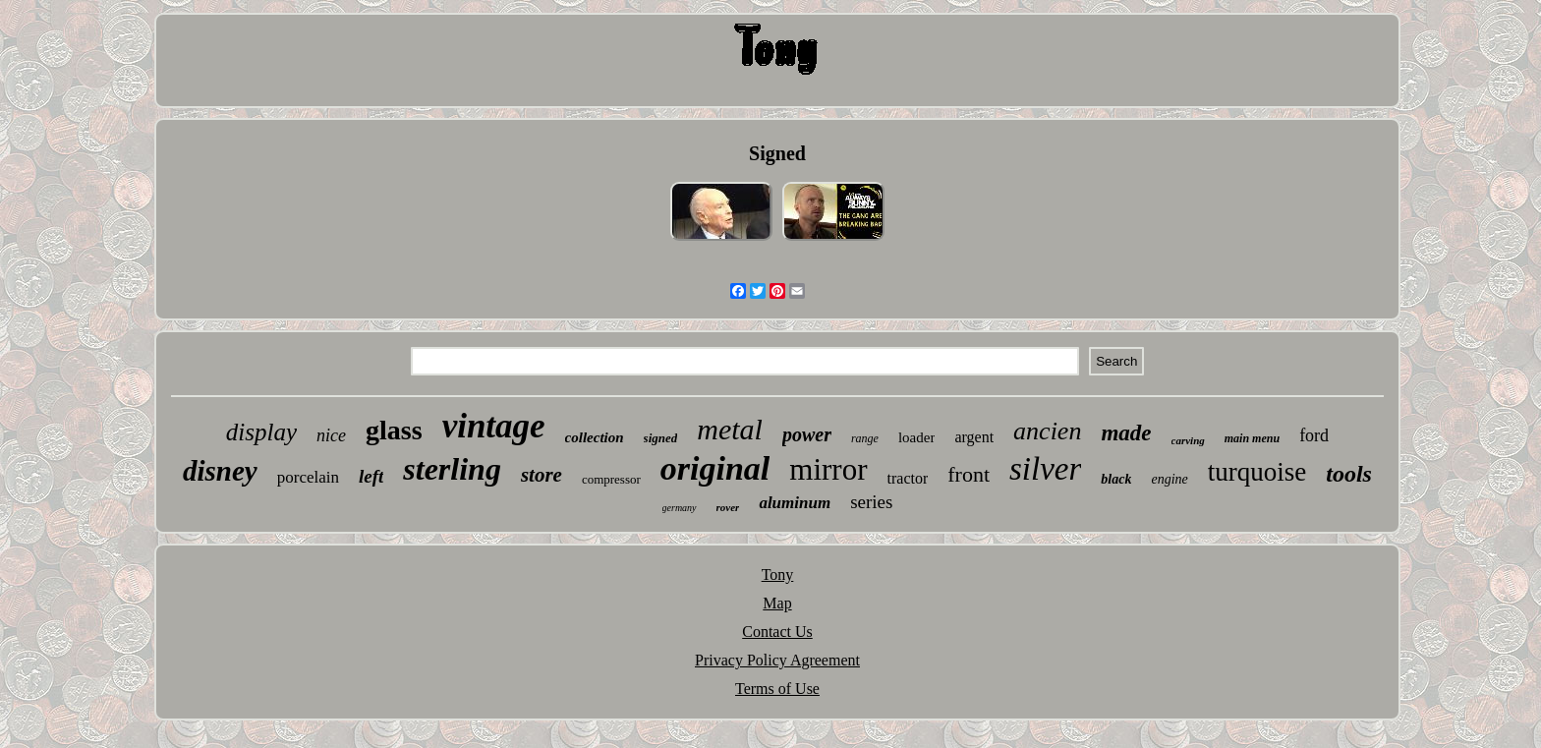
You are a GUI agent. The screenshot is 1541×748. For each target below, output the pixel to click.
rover (728, 507)
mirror (828, 469)
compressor (611, 479)
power (806, 434)
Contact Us (777, 631)
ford (1314, 435)
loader (916, 437)
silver (1045, 469)
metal (730, 429)
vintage (493, 426)
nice (331, 435)
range (865, 438)
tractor (908, 478)
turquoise (1257, 472)
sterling (452, 469)
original (715, 468)
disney (220, 471)
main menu (1252, 438)
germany (679, 507)
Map (777, 603)
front (968, 474)
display (261, 432)
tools (1349, 474)
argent (974, 437)
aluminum (794, 502)
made (1126, 433)
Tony (778, 574)
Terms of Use (777, 688)
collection (594, 437)
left (371, 476)
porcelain (308, 477)
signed (661, 438)
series (871, 501)
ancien (1047, 431)
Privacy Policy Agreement (777, 660)
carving (1188, 440)
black (1116, 479)
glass (394, 430)
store (541, 475)
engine (1169, 479)
